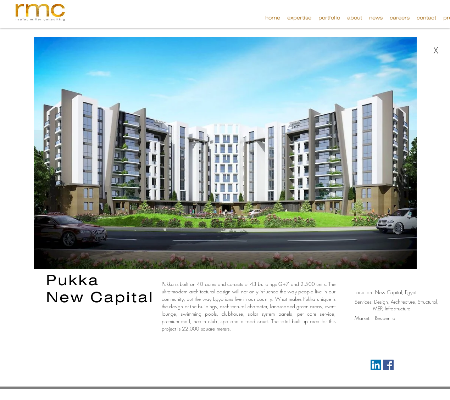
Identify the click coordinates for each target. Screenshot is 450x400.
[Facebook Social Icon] (388, 365)
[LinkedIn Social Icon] (376, 365)
